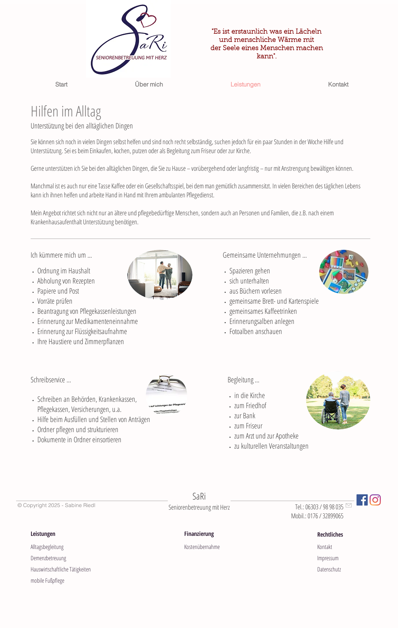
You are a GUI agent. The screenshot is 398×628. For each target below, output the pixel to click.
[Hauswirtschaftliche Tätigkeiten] (68, 569)
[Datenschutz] (343, 569)
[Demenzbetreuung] (57, 558)
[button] (52, 533)
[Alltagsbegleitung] (57, 546)
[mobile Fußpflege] (68, 580)
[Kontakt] (343, 546)
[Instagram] (375, 500)
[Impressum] (343, 558)
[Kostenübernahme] (210, 546)
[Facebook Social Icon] (362, 500)
